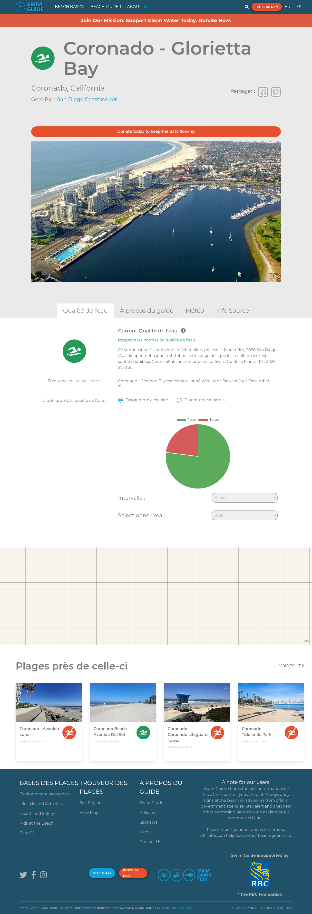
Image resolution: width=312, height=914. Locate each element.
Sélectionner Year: (142, 515)
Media (146, 832)
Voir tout (291, 666)
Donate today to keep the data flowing (156, 131)
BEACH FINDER (105, 6)
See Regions (91, 803)
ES (298, 6)
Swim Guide (151, 803)
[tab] (85, 310)
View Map (89, 812)
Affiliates (148, 812)
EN (288, 6)
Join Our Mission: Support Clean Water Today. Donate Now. (156, 20)
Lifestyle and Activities (41, 803)
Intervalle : (131, 498)
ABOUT (134, 6)
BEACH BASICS (70, 6)
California (87, 88)
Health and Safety (37, 813)
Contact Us (150, 841)
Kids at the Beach (37, 823)
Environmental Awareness (45, 794)
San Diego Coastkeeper (87, 99)
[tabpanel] (156, 425)
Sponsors (149, 822)
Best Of (27, 833)
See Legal (185, 908)
